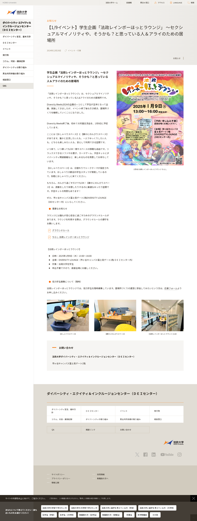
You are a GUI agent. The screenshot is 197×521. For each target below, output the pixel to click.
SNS (4, 85)
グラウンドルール (60, 230)
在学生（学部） (49, 514)
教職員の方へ (102, 478)
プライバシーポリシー (61, 478)
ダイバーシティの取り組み (15, 67)
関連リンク (90, 429)
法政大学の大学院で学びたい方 (84, 508)
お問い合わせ (125, 429)
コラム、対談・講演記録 (14, 61)
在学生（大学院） (67, 514)
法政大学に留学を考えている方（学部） (118, 508)
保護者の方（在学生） (88, 514)
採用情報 (101, 474)
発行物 (6, 55)
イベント (7, 48)
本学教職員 (142, 514)
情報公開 (55, 482)
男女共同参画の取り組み (14, 73)
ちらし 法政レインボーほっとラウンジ (70, 237)
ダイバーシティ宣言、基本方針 (17, 36)
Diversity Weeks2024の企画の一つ (63, 104)
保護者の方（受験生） (111, 514)
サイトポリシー (58, 474)
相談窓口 (7, 79)
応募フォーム (170, 288)
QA (53, 429)
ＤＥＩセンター (10, 42)
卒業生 (129, 514)
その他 (155, 514)
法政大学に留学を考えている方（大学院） (157, 508)
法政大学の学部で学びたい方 (54, 508)
